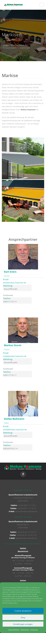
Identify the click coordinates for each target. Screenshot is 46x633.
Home (6, 45)
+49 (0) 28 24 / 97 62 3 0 (26, 532)
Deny (23, 617)
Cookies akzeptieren (23, 611)
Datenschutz (25, 630)
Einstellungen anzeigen (23, 624)
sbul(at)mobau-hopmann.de (15, 429)
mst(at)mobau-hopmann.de (14, 356)
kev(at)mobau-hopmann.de (14, 282)
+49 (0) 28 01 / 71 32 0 (27, 505)
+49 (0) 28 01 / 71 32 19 (26, 508)
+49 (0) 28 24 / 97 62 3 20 (26, 535)
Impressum (34, 630)
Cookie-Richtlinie (13, 630)
